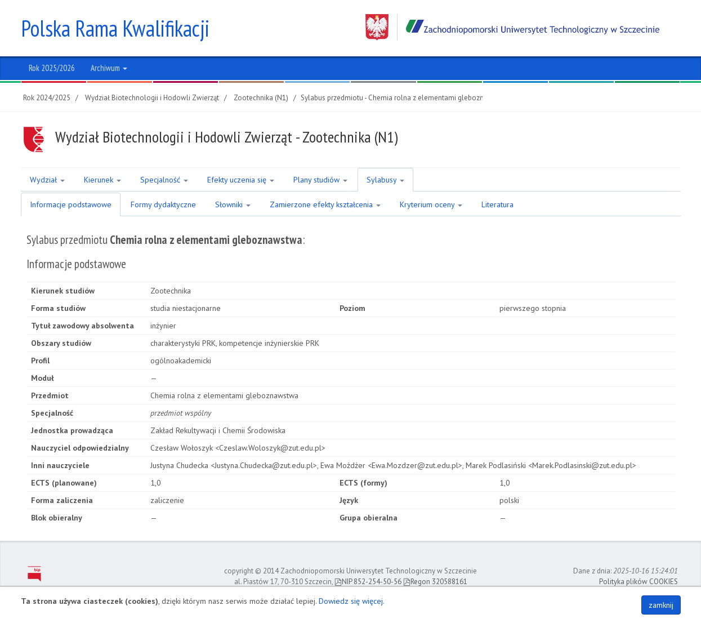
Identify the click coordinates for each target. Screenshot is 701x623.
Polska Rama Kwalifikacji (115, 28)
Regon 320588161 (435, 581)
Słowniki (233, 204)
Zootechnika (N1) (261, 98)
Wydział (47, 180)
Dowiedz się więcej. (352, 601)
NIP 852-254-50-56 (367, 581)
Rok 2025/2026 (52, 68)
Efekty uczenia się (240, 180)
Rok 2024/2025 (46, 98)
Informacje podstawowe (70, 204)
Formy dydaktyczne (163, 204)
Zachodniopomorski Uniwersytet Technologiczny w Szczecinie (512, 27)
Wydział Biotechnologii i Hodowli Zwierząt (152, 98)
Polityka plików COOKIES (638, 581)
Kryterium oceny (431, 204)
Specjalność (164, 180)
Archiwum (109, 68)
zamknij (661, 605)
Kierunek (102, 180)
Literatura (497, 204)
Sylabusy (385, 180)
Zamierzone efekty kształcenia (325, 204)
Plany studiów (320, 180)
